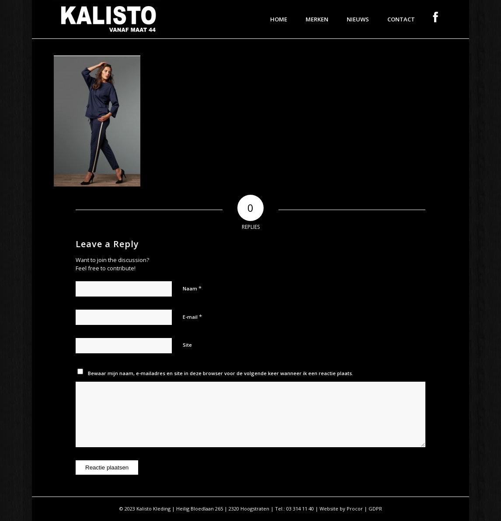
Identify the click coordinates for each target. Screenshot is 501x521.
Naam (192, 288)
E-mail (192, 317)
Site (187, 345)
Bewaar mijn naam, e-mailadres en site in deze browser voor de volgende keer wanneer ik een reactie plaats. (220, 373)
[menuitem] (278, 19)
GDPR (375, 508)
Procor (355, 508)
